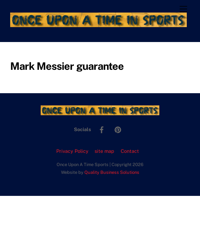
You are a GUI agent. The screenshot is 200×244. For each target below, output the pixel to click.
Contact (130, 151)
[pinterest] (118, 129)
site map (104, 151)
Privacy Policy (72, 151)
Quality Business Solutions (111, 172)
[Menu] (183, 9)
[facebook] (101, 129)
